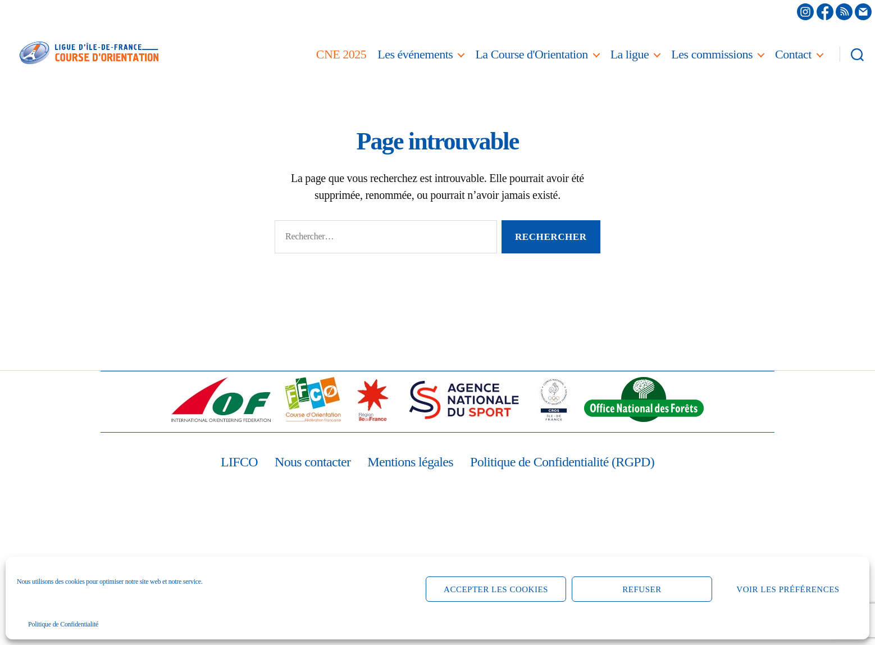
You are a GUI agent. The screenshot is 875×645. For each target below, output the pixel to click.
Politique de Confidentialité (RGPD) (562, 462)
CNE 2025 (341, 54)
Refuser (641, 589)
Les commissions (712, 54)
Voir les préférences (787, 589)
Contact (793, 54)
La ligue (629, 54)
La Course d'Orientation (531, 54)
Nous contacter (312, 462)
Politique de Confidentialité (63, 624)
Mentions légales (410, 462)
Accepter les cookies (496, 589)
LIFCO (239, 462)
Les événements (415, 54)
